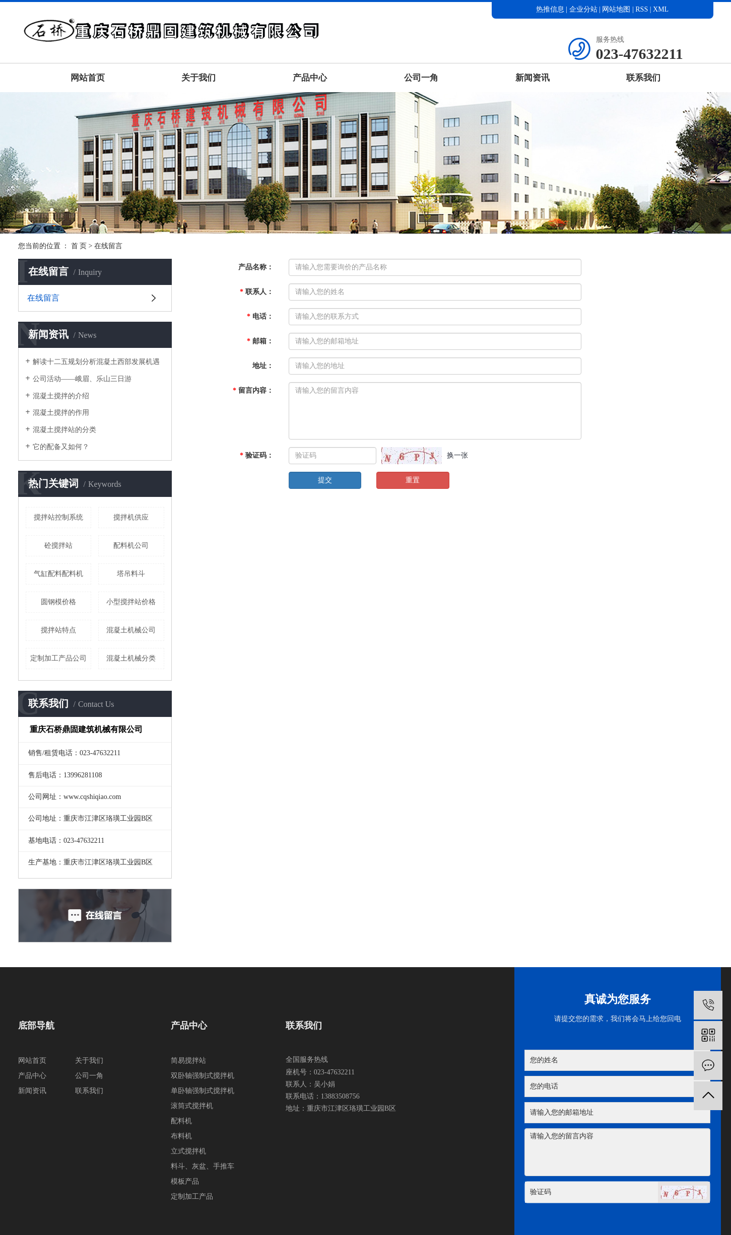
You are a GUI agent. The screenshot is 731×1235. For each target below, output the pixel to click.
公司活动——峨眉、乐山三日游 (82, 379)
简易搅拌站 (188, 1060)
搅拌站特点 (58, 630)
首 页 (79, 246)
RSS (641, 9)
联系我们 (643, 78)
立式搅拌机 (188, 1151)
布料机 (181, 1136)
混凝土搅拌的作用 (61, 412)
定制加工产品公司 (58, 658)
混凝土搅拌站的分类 (64, 429)
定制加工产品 (192, 1196)
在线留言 (43, 298)
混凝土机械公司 (131, 630)
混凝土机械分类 (131, 658)
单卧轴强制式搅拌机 (202, 1091)
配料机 (181, 1121)
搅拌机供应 (131, 517)
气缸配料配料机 (58, 573)
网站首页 (88, 78)
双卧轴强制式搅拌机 (202, 1075)
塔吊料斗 (131, 573)
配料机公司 (131, 545)
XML (661, 9)
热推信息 (550, 9)
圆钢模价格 (58, 602)
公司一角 (421, 78)
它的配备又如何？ (61, 447)
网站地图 (617, 9)
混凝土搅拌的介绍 (61, 396)
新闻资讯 (532, 78)
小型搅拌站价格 (131, 602)
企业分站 (583, 9)
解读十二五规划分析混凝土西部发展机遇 (96, 362)
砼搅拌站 (58, 545)
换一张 (457, 455)
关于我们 (198, 78)
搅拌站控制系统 (58, 517)
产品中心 (310, 78)
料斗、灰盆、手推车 (202, 1166)
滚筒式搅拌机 (192, 1106)
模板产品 (185, 1181)
